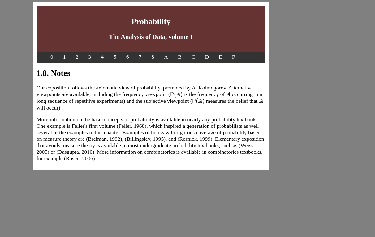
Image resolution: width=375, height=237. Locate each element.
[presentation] (176, 94)
